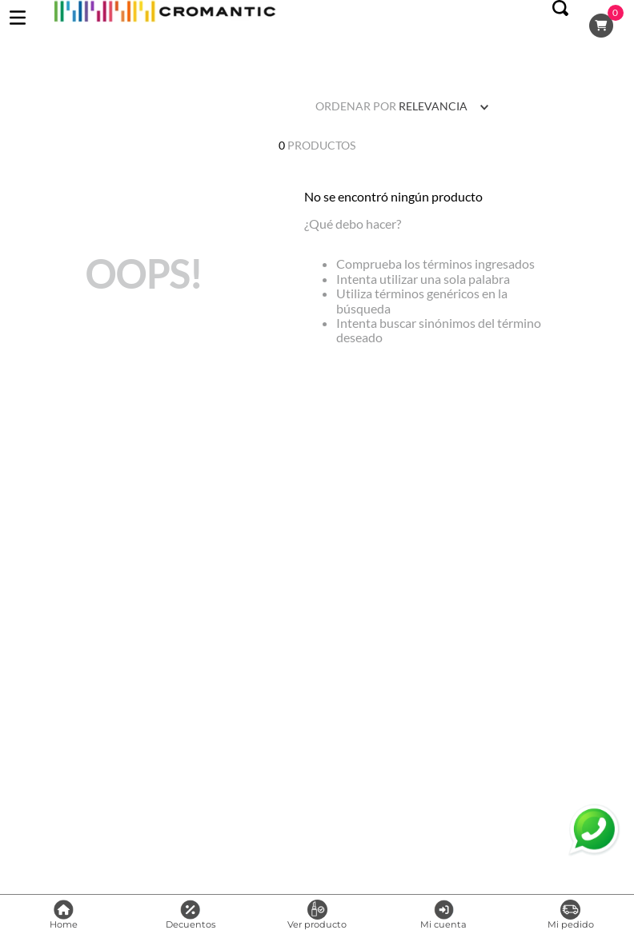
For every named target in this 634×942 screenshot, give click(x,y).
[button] (560, 25)
